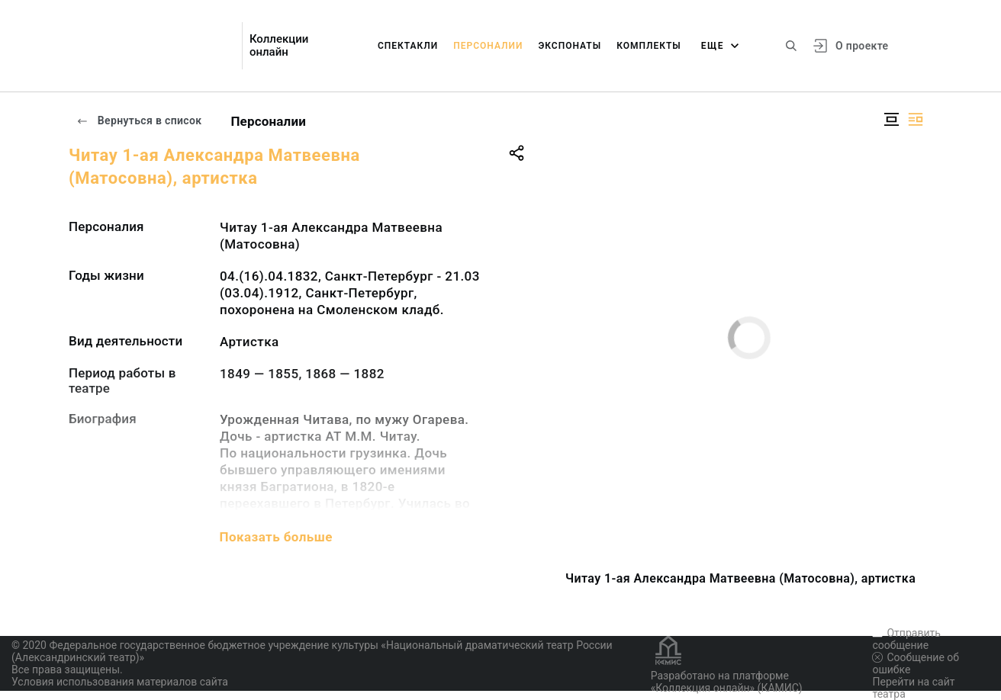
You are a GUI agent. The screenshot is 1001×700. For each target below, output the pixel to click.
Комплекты (648, 45)
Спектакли (408, 45)
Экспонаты (569, 45)
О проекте (861, 46)
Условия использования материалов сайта (119, 682)
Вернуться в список (138, 120)
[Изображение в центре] (891, 119)
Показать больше (276, 536)
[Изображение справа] (915, 119)
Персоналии (488, 45)
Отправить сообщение (906, 639)
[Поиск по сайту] (791, 46)
